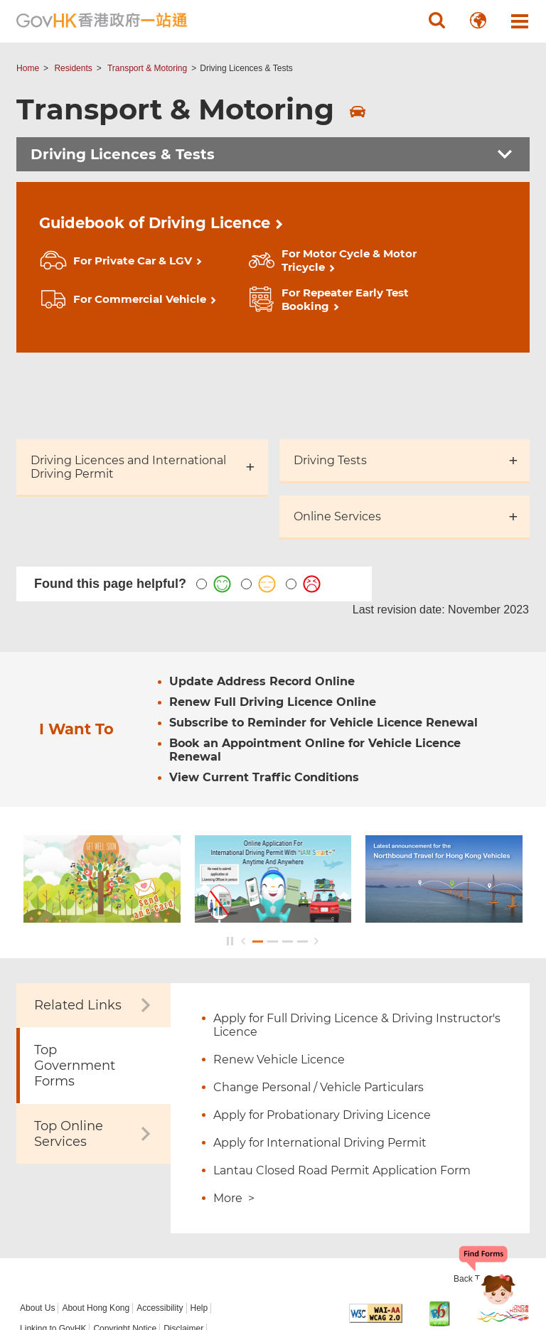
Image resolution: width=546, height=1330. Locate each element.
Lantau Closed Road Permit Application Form (342, 1095)
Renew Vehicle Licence (279, 984)
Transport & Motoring (147, 68)
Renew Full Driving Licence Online (272, 626)
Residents (73, 68)
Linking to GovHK (53, 1253)
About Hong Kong (95, 1233)
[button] (437, 20)
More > (234, 1123)
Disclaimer (183, 1253)
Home (27, 68)
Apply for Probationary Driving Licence (322, 1039)
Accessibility (159, 1233)
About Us (37, 1233)
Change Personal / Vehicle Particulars (318, 1012)
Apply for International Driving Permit (320, 1067)
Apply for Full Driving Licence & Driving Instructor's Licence (356, 949)
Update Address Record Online (262, 606)
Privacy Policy (46, 1274)
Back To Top (478, 1203)
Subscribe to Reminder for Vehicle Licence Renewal (323, 647)
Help (199, 1233)
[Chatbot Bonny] (488, 1279)
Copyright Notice (124, 1253)
